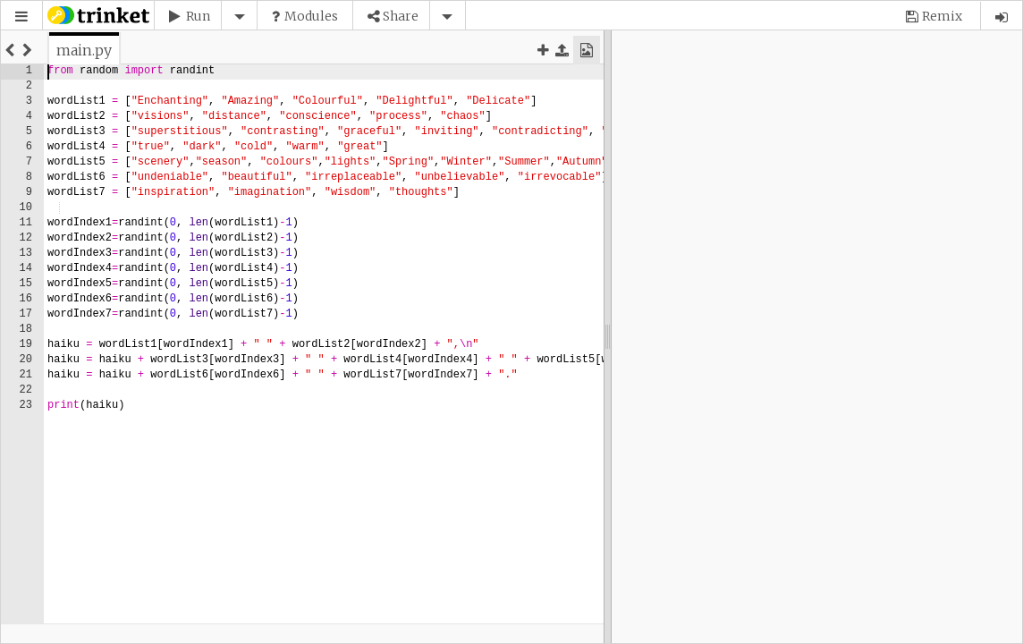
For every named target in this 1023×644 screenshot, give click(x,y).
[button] (21, 16)
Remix (942, 16)
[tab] (84, 50)
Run (198, 16)
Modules (311, 16)
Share (400, 16)
